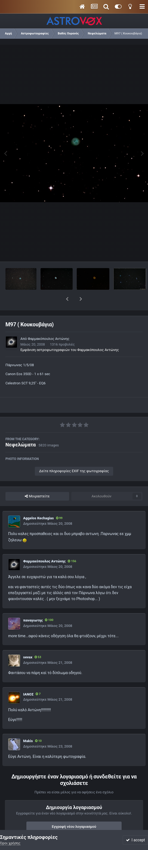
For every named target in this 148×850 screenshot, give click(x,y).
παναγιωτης (33, 606)
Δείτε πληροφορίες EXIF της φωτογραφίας (74, 457)
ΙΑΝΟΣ (28, 680)
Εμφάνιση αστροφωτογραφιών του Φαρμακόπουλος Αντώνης (69, 336)
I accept (135, 840)
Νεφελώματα (20, 430)
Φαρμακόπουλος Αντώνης (48, 325)
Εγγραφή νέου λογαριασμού (74, 812)
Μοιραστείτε (37, 482)
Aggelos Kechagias (38, 504)
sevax (27, 643)
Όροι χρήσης (10, 843)
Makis (28, 727)
